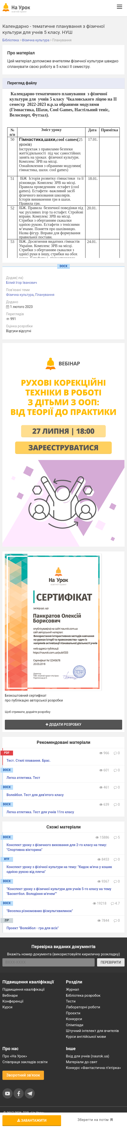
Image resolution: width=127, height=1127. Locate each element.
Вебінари (10, 995)
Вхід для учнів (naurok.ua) (87, 1056)
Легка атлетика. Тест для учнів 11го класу (40, 812)
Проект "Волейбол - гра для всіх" (33, 928)
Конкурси (74, 1019)
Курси (7, 1007)
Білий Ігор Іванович (21, 283)
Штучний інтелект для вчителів (92, 1031)
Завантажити (32, 1120)
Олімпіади (74, 1025)
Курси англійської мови (86, 1036)
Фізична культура (20, 295)
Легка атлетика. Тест (23, 778)
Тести (71, 1001)
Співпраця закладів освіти (25, 1062)
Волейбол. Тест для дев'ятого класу (35, 795)
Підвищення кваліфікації (23, 989)
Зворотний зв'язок (23, 1075)
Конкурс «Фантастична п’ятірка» (93, 1068)
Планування (44, 295)
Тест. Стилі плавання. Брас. (28, 760)
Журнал (72, 989)
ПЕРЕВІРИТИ (111, 962)
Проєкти (73, 1013)
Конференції (12, 1001)
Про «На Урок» (14, 1056)
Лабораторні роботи (83, 1007)
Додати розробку (63, 724)
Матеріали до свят (81, 1062)
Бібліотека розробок (83, 995)
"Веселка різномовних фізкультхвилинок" (40, 911)
